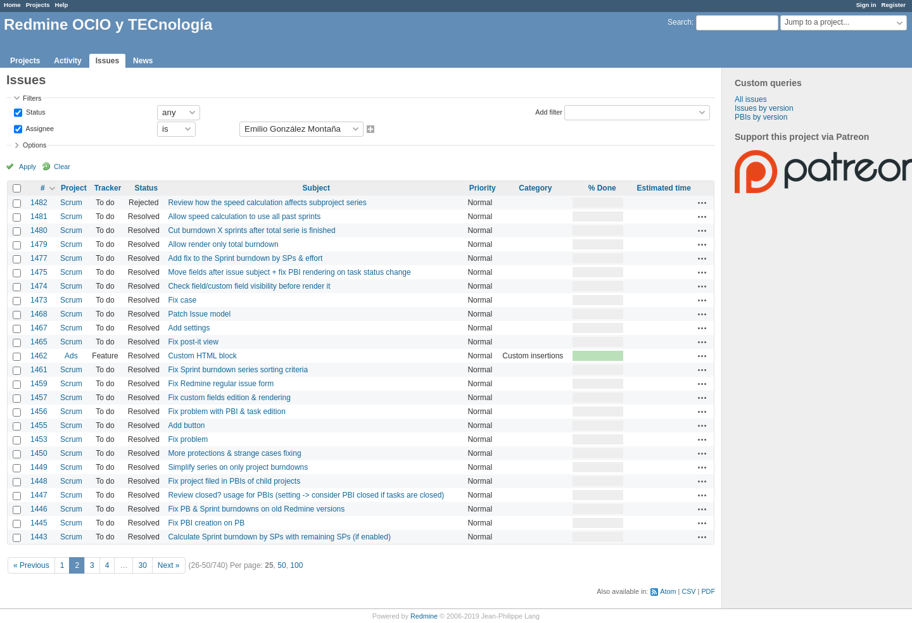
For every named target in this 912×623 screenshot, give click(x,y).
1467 (39, 328)
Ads (71, 355)
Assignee (39, 128)
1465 (39, 341)
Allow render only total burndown (223, 244)
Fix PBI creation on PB (206, 523)
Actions (702, 203)
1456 (39, 411)
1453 (39, 439)
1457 (39, 397)
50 (281, 565)
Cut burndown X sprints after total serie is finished (251, 230)
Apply (27, 166)
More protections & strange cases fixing (234, 453)
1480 (39, 230)
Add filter (548, 111)
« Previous (31, 565)
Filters (32, 98)
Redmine (424, 616)
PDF (708, 591)
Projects (38, 4)
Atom (668, 591)
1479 (39, 244)
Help (61, 4)
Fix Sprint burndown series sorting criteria (238, 369)
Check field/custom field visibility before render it (249, 286)
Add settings (189, 328)
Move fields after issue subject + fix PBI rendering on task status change (289, 272)
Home (12, 4)
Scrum (71, 202)
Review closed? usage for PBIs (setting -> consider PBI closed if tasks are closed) (306, 495)
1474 (39, 286)
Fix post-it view (193, 341)
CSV (688, 591)
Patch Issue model (199, 314)
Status (35, 111)
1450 (39, 453)
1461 (39, 369)
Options (34, 145)
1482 (39, 202)
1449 (39, 467)
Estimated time (664, 188)
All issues (751, 99)
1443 (39, 536)
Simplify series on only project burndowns (238, 467)
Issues (107, 60)
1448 (39, 481)
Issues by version (764, 108)
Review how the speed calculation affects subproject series (267, 202)
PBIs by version (761, 117)
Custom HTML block (202, 355)
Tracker (108, 188)
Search (680, 22)
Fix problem (188, 439)
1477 (39, 258)
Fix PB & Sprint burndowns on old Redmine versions (256, 509)
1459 (39, 383)
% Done (602, 188)
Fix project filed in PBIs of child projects (234, 481)
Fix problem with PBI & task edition (226, 411)
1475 (39, 272)
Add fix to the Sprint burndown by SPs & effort (245, 258)
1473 (39, 300)
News (143, 60)
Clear (62, 166)
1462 (39, 355)
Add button (186, 425)
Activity (67, 60)
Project (74, 188)
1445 (39, 523)
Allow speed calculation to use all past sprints (244, 216)
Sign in (866, 4)
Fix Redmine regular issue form (221, 383)
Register (894, 4)
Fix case (182, 300)
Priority (482, 188)
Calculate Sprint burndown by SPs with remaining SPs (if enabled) (279, 536)
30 (142, 565)
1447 (39, 495)
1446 (39, 509)
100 (296, 565)
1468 (39, 314)
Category (535, 188)
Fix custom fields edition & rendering (229, 397)
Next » (169, 565)
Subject (316, 188)
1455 (39, 425)
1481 (39, 216)
